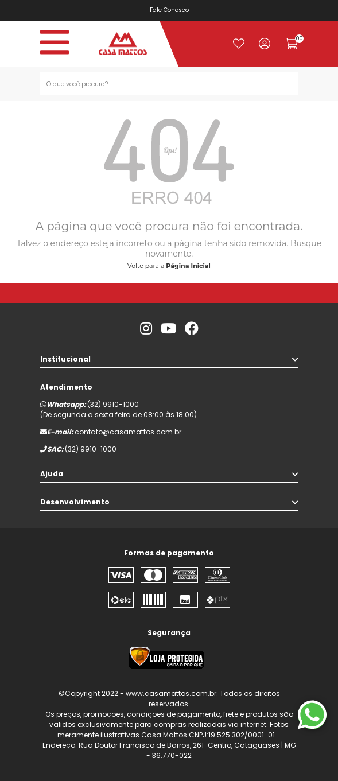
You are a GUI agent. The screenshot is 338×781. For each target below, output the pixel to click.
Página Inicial (188, 266)
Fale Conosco (171, 10)
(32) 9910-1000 (113, 404)
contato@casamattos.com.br (128, 432)
